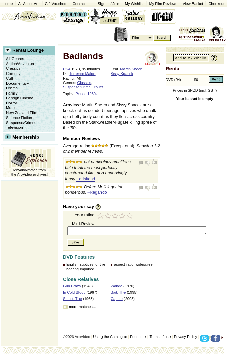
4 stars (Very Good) (123, 217)
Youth (98, 87)
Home (8, 4)
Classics (13, 68)
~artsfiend (85, 178)
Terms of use (160, 337)
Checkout (216, 4)
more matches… (82, 307)
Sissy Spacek (122, 73)
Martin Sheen (131, 69)
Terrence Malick (82, 73)
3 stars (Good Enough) (115, 217)
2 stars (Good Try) (108, 217)
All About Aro (28, 4)
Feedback (138, 337)
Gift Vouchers (56, 4)
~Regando (97, 192)
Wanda (116, 286)
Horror (11, 103)
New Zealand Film (21, 113)
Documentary (17, 83)
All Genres (15, 59)
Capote (117, 299)
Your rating (84, 215)
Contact (78, 3)
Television (14, 127)
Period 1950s (86, 94)
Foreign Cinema (19, 98)
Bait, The (118, 292)
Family (12, 93)
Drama (12, 88)
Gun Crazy (72, 286)
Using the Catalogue (110, 337)
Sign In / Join (108, 4)
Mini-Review (83, 224)
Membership (25, 137)
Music (11, 108)
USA (66, 69)
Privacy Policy (185, 337)
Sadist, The (72, 299)
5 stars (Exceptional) (130, 217)
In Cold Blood (74, 292)
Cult (9, 78)
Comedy (13, 73)
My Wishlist (134, 4)
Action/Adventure (21, 64)
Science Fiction (19, 118)
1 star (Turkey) (101, 217)
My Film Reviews (163, 4)
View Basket (191, 3)
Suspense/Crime (20, 123)
